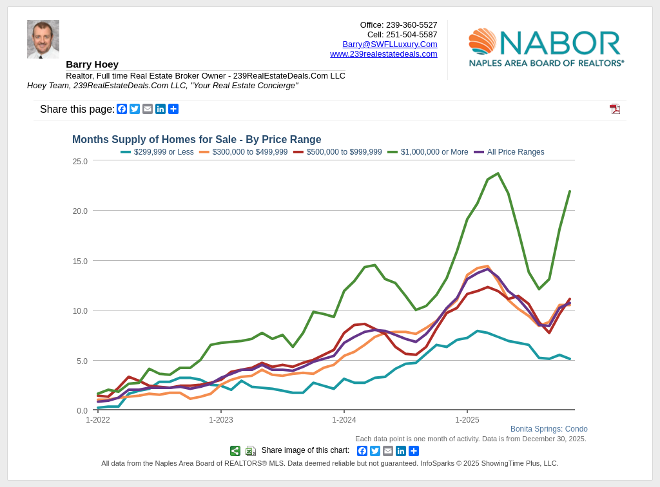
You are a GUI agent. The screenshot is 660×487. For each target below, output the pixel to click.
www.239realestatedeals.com (383, 54)
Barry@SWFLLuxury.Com (390, 44)
